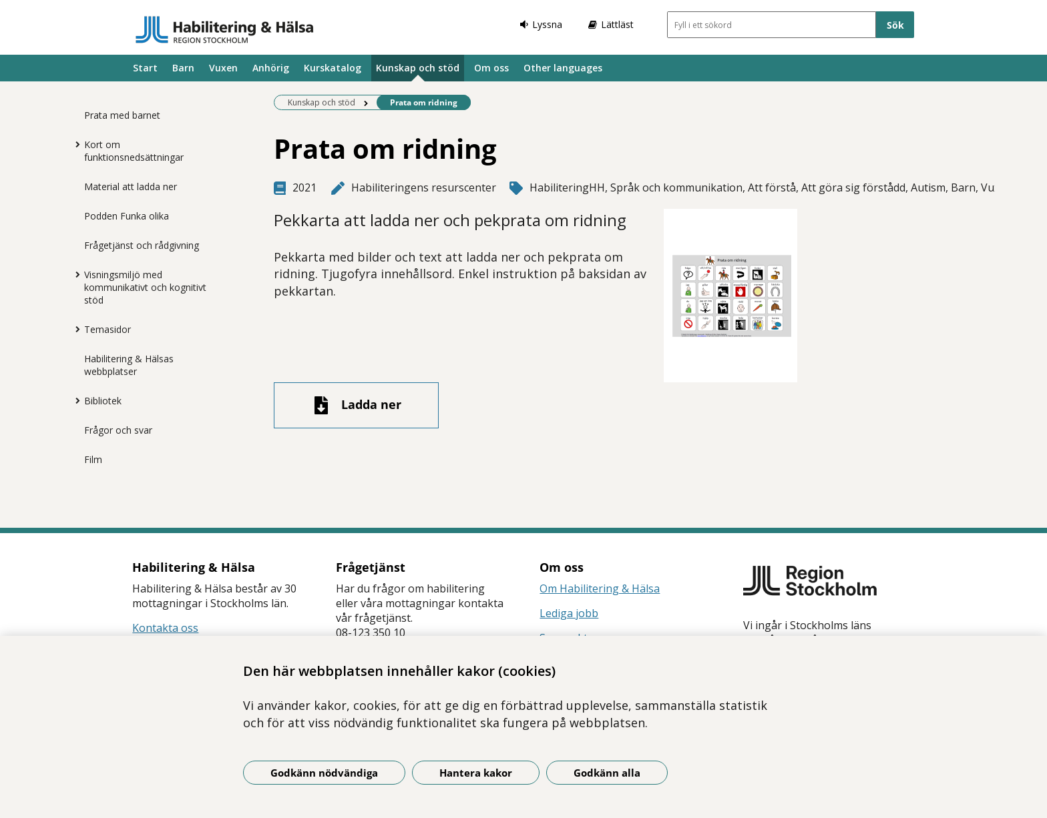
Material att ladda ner (130, 186)
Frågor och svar (118, 430)
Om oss (491, 67)
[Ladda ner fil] (356, 405)
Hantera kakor (475, 772)
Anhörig (270, 67)
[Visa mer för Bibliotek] (74, 400)
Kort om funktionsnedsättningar (134, 150)
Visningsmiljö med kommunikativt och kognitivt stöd (145, 287)
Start (145, 67)
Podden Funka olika (126, 216)
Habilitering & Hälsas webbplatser (129, 365)
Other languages (563, 67)
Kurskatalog (332, 67)
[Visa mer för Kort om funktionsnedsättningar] (74, 144)
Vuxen (223, 67)
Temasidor (107, 329)
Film (93, 459)
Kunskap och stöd (417, 67)
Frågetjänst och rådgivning (141, 245)
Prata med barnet (122, 115)
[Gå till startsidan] (225, 29)
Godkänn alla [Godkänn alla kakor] (607, 772)
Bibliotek (103, 400)
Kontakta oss (165, 628)
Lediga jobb (569, 613)
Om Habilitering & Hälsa (600, 588)
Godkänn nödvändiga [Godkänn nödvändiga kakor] (324, 772)
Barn (183, 67)
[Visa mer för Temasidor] (74, 329)
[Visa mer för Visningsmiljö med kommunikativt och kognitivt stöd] (74, 274)
